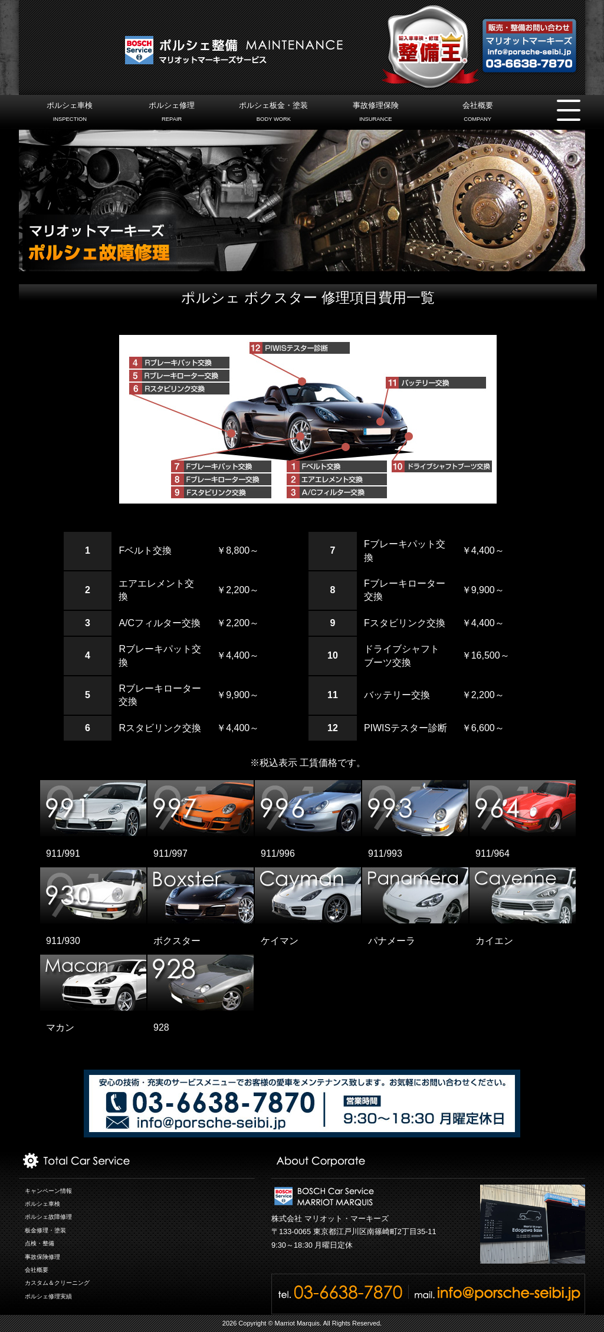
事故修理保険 (375, 113)
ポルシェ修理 (172, 113)
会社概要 (477, 113)
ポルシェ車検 (70, 113)
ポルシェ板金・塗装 (273, 113)
